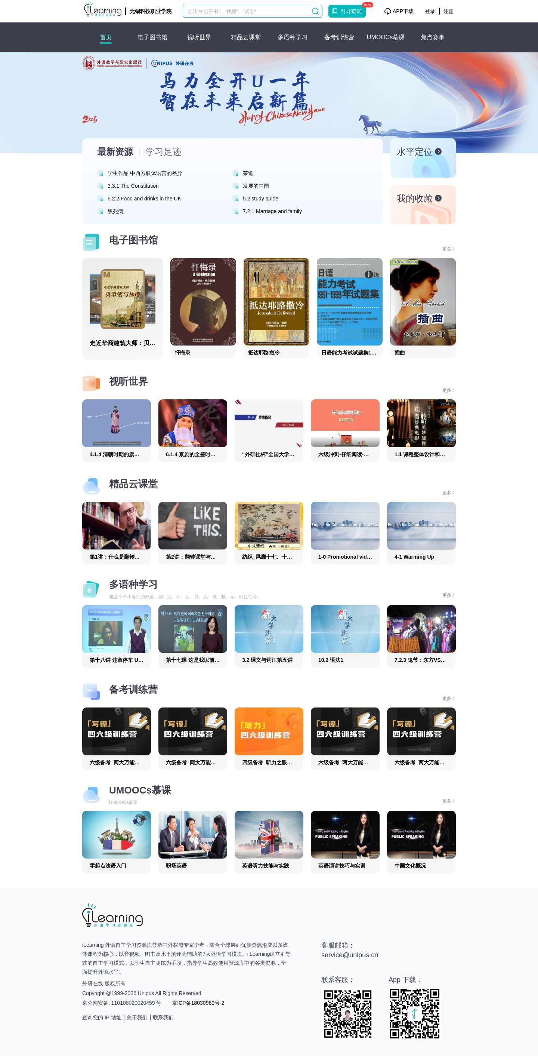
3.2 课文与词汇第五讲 (267, 660)
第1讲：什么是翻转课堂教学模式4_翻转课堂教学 (146, 557)
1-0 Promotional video (345, 557)
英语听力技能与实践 (265, 866)
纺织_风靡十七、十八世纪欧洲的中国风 (288, 557)
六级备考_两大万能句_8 (422, 762)
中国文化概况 (410, 866)
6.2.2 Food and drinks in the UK (144, 199)
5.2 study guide (260, 199)
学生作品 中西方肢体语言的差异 (145, 173)
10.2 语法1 (330, 660)
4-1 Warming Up (414, 557)
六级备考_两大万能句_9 (117, 762)
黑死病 (115, 211)
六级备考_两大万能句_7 (346, 762)
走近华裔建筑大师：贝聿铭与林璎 (134, 343)
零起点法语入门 (108, 866)
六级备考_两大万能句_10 (195, 762)
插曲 (400, 353)
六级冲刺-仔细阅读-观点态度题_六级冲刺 (366, 454)
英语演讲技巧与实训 (341, 866)
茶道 (248, 173)
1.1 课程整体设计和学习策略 (428, 454)
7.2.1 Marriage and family (272, 211)
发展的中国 (256, 186)
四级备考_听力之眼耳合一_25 (276, 762)
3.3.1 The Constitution (133, 186)
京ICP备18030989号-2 (198, 1003)
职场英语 (176, 866)
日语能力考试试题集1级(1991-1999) (363, 353)
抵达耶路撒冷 (263, 353)
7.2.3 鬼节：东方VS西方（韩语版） (436, 660)
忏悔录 (183, 353)
